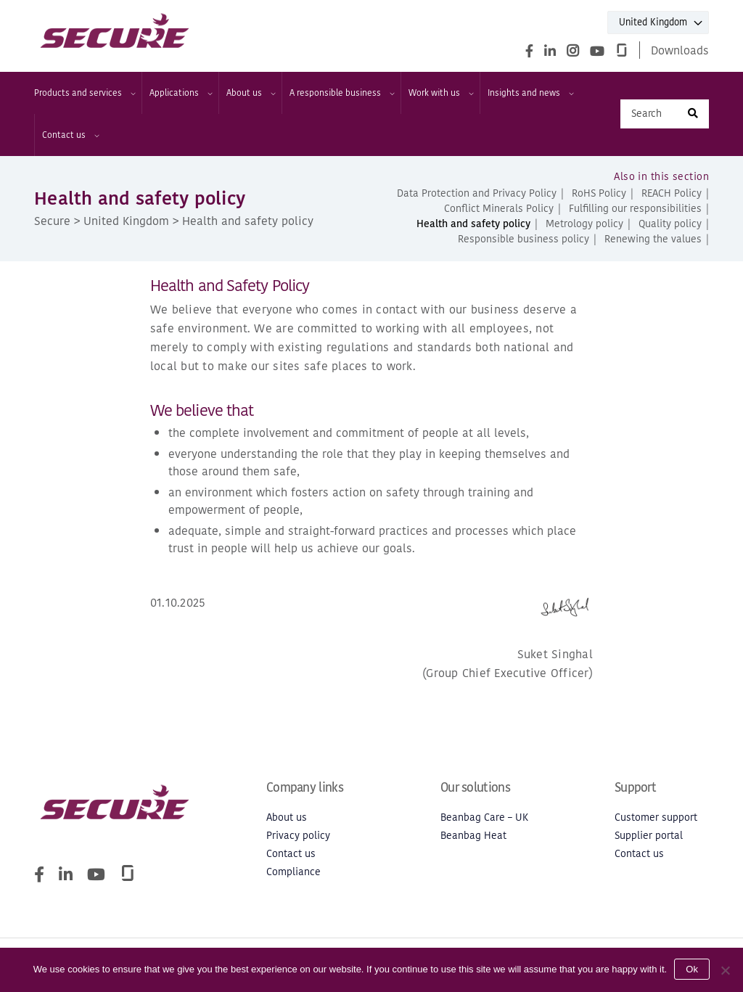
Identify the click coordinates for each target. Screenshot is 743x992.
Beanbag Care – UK (484, 817)
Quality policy (670, 223)
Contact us (70, 135)
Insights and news (530, 92)
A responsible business (341, 92)
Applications (180, 92)
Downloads (680, 50)
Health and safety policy (473, 223)
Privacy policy (298, 835)
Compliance (293, 872)
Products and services (84, 92)
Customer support (656, 817)
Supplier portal (649, 835)
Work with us (440, 92)
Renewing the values (653, 239)
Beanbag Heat (473, 835)
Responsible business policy (523, 239)
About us (250, 92)
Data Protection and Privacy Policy (477, 193)
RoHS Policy (599, 193)
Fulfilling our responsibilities (635, 208)
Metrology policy (584, 223)
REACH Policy (671, 193)
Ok (692, 969)
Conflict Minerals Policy (499, 208)
